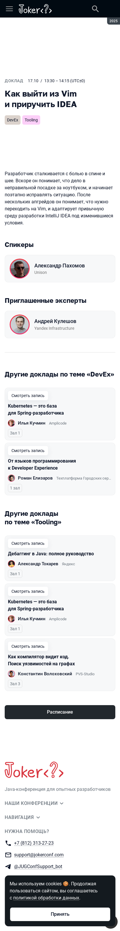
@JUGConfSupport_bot (38, 866)
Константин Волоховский (45, 673)
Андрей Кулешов (55, 321)
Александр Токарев (38, 563)
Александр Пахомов (59, 265)
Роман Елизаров (35, 478)
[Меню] (9, 9)
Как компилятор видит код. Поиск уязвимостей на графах (41, 660)
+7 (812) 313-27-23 (34, 843)
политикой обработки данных (46, 898)
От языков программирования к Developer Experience (42, 464)
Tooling (31, 120)
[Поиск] (95, 9)
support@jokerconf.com (39, 854)
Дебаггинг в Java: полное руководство (51, 553)
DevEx (12, 120)
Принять (60, 914)
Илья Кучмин (31, 423)
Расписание (60, 712)
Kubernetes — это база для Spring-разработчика (36, 409)
